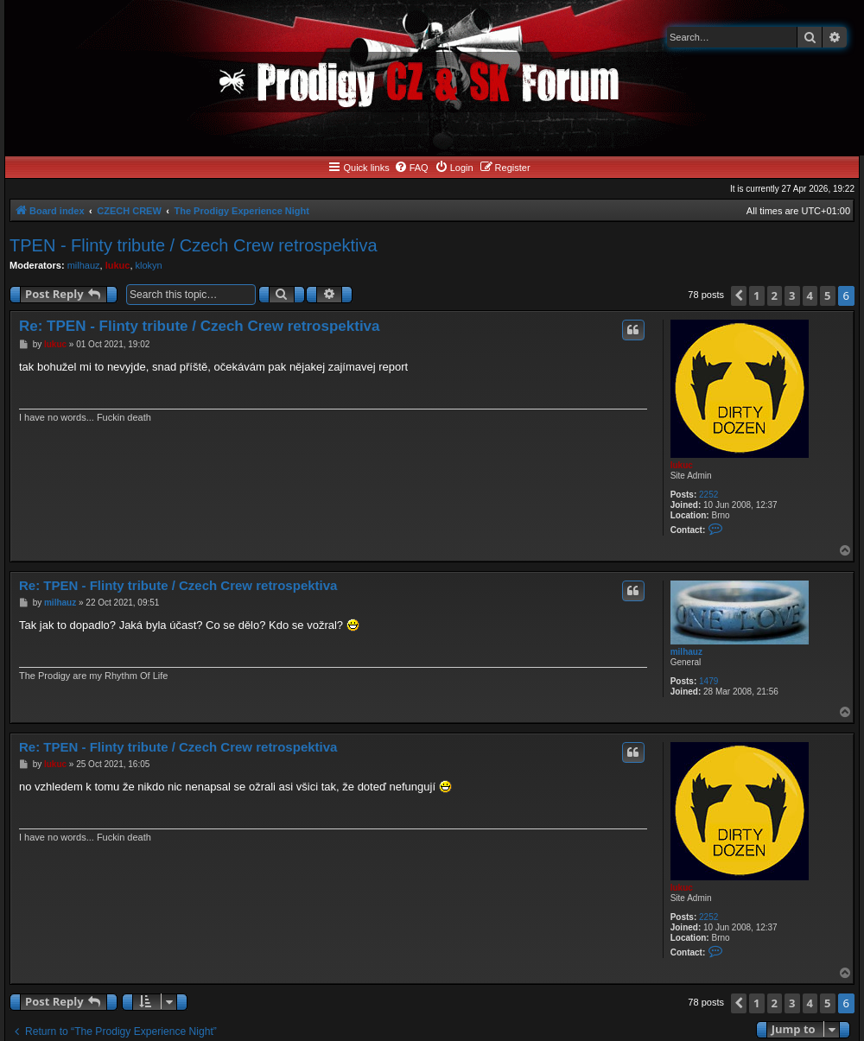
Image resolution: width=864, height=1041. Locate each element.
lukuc (117, 265)
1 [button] (756, 295)
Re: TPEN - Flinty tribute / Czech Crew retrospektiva (199, 326)
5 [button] (827, 295)
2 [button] (775, 295)
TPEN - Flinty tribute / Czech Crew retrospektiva (194, 245)
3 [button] (792, 295)
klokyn (149, 265)
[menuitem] (411, 167)
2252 (708, 494)
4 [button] (810, 295)
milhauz (83, 265)
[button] (738, 296)
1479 (708, 681)
